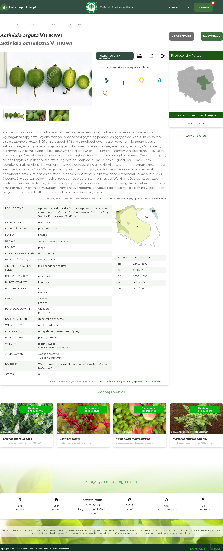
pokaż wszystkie (196, 122)
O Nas (187, 7)
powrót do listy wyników (109, 57)
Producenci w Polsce (186, 55)
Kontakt (174, 7)
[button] (13, 115)
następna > (211, 36)
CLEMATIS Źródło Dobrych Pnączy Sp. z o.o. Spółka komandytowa (131, 198)
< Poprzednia (182, 36)
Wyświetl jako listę (196, 135)
